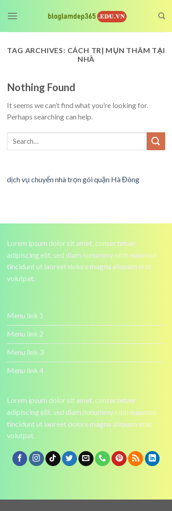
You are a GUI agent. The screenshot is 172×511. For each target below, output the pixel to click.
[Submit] (156, 141)
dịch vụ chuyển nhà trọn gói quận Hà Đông (73, 179)
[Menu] (12, 16)
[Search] (161, 16)
